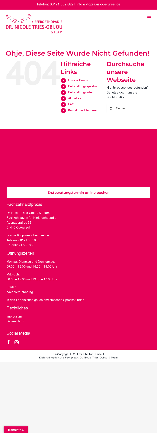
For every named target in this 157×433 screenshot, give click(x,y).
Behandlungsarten (81, 92)
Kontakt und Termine (82, 110)
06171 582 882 (28, 240)
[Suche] (111, 108)
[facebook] (9, 342)
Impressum (14, 316)
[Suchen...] (129, 108)
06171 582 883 (23, 245)
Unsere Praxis (78, 80)
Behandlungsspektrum (83, 86)
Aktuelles (74, 98)
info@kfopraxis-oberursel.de (98, 4)
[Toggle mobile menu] (149, 16)
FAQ (71, 104)
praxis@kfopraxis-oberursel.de (28, 235)
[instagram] (16, 342)
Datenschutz (16, 321)
